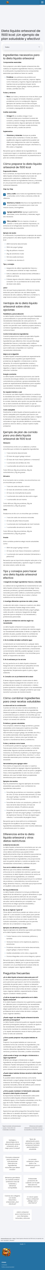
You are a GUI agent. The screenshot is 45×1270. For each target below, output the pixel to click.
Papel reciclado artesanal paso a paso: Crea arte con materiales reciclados (12, 1128)
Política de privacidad (8, 1267)
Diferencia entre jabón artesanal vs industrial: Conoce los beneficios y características (33, 1128)
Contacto (4, 1265)
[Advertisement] (22, 17)
